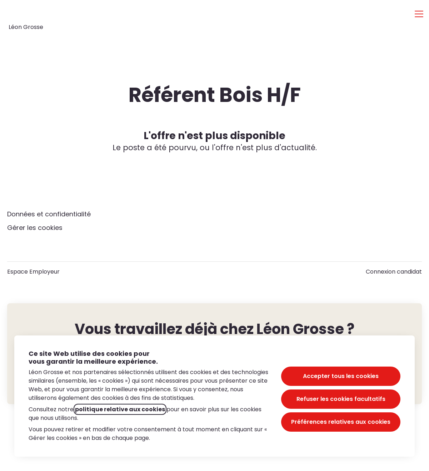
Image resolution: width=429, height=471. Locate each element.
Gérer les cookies (35, 227)
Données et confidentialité (49, 214)
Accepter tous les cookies (341, 376)
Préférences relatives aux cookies (340, 422)
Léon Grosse (26, 27)
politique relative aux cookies (120, 409)
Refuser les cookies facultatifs (340, 399)
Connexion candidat (394, 272)
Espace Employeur (33, 272)
